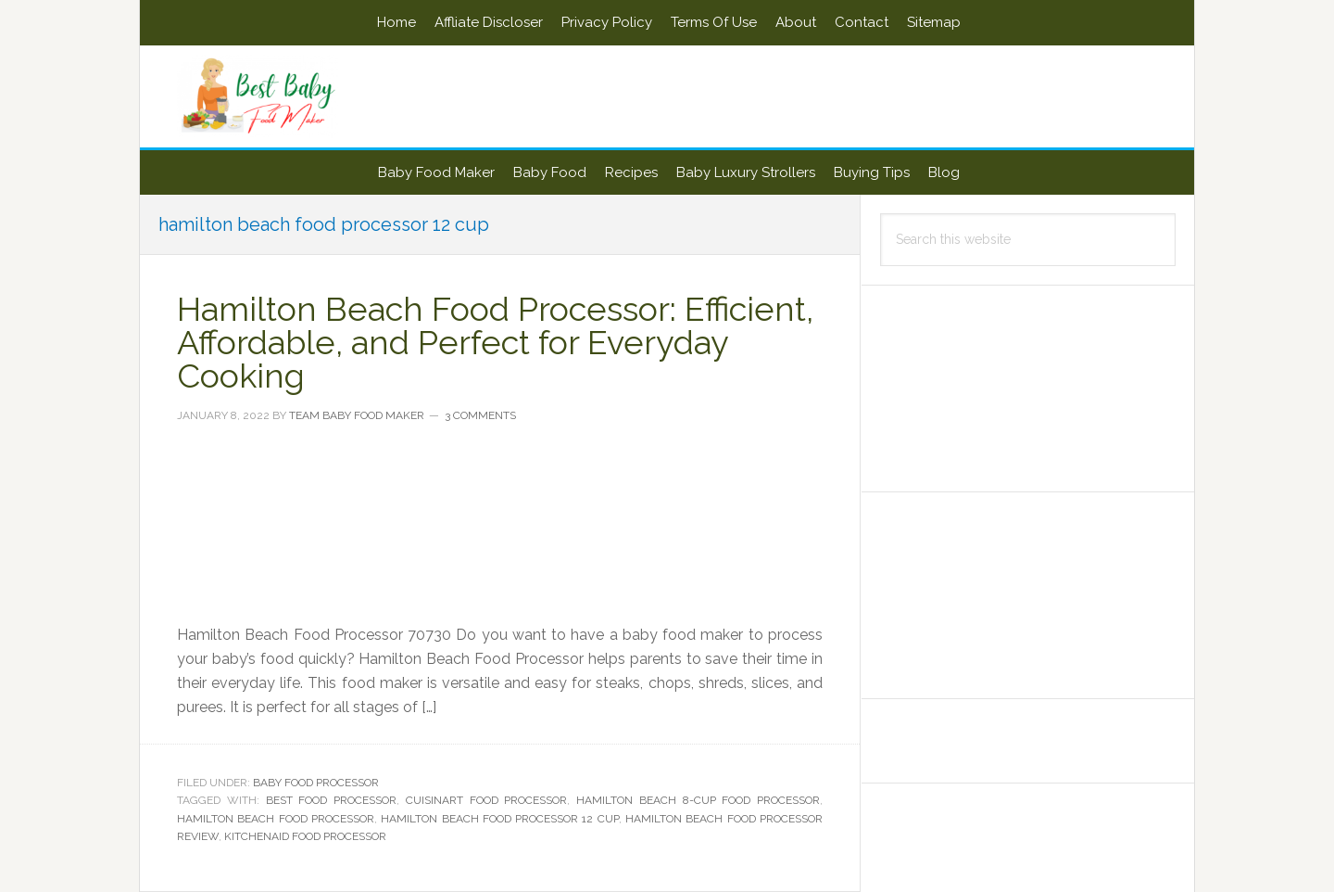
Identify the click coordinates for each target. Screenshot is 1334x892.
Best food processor (331, 800)
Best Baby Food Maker (297, 96)
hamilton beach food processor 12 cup (500, 818)
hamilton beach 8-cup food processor (698, 800)
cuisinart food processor (487, 800)
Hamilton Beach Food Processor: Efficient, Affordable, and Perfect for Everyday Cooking (495, 342)
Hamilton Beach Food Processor (275, 818)
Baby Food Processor (316, 782)
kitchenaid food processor (305, 836)
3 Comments (480, 415)
